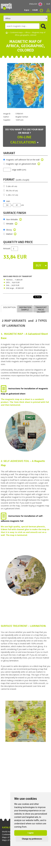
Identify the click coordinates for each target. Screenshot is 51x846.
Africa (27, 32)
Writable (11, 223)
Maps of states (8, 837)
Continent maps (16, 32)
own (8, 201)
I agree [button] (31, 833)
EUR (48, 4)
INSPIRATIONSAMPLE (25, 308)
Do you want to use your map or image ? (24, 136)
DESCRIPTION (9, 307)
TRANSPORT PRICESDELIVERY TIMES (41, 309)
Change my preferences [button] (32, 839)
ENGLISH (35, 4)
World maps (7, 831)
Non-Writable (14, 219)
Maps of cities (8, 840)
